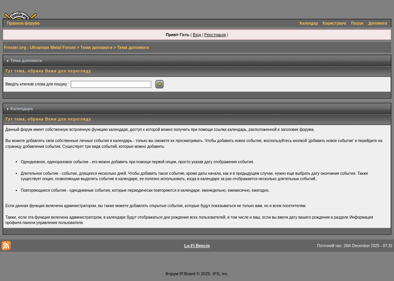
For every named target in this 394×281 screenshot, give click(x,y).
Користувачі (334, 23)
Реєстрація (215, 34)
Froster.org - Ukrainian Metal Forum (39, 47)
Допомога (378, 23)
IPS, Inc (220, 273)
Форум (171, 273)
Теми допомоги (96, 47)
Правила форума (23, 23)
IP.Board (187, 273)
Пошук (357, 23)
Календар (309, 23)
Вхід (197, 34)
